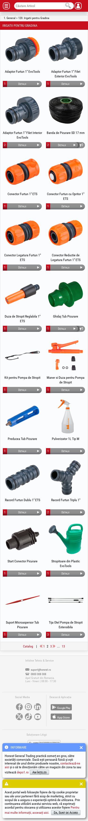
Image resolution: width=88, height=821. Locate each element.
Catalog (28, 646)
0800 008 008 (35, 674)
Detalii (22, 84)
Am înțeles (39, 772)
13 (63, 646)
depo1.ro (23, 772)
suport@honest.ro (38, 669)
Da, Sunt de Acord (66, 812)
